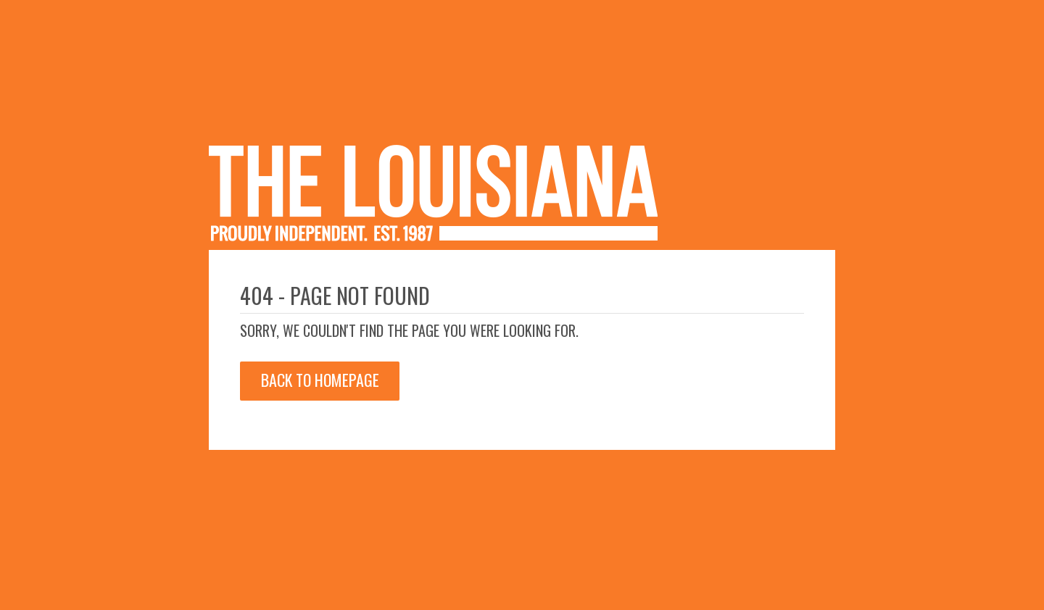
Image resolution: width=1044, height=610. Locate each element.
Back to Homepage (320, 379)
